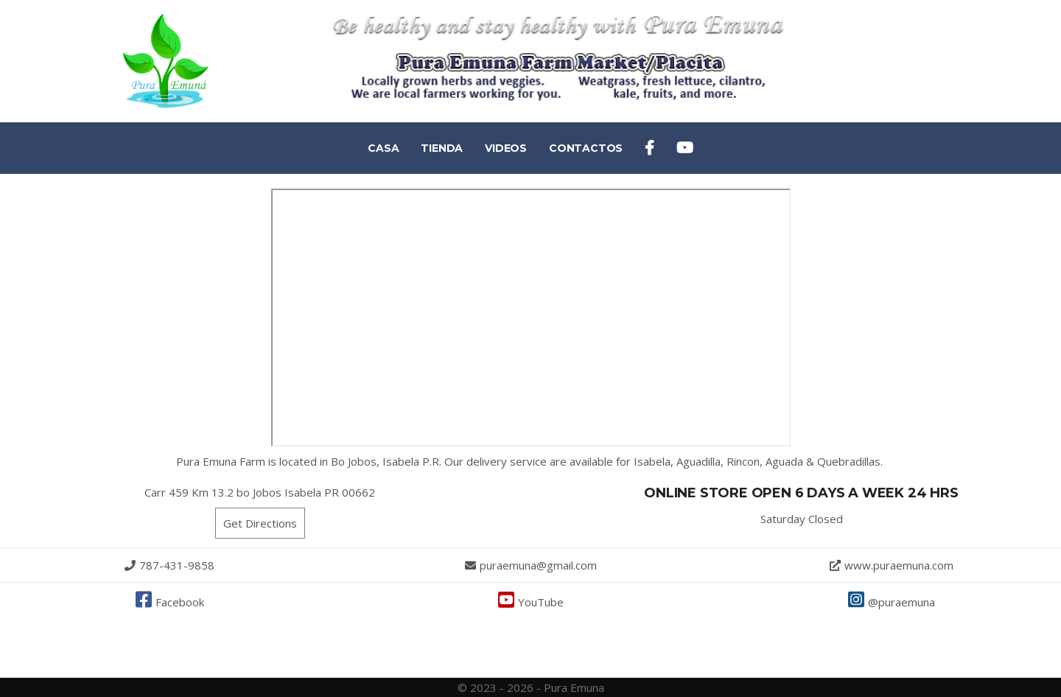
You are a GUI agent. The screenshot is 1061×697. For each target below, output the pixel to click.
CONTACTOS (586, 148)
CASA (383, 148)
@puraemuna (891, 602)
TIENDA (442, 148)
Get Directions (260, 523)
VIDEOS (506, 148)
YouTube (531, 602)
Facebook (170, 602)
